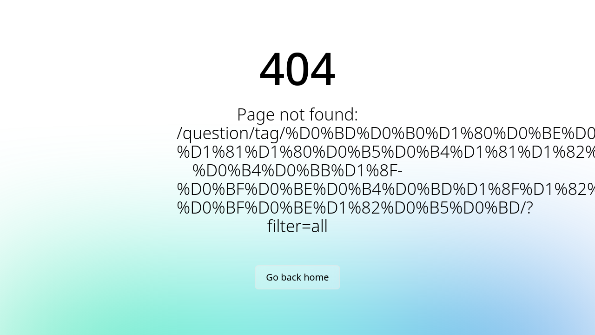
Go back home (297, 277)
